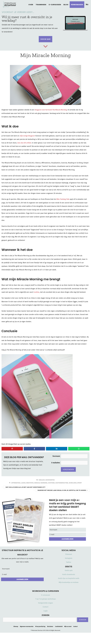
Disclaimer (50, 626)
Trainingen (41, 4)
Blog (66, 4)
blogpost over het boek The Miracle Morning (51, 110)
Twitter (68, 562)
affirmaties (15, 483)
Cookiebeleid (58, 626)
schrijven (73, 483)
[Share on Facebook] (34, 448)
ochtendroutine (61, 483)
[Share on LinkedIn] (56, 448)
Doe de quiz (45, 39)
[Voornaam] (67, 530)
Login (46, 611)
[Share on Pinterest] (12, 448)
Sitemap (15, 626)
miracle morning (40, 483)
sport (79, 483)
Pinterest (68, 554)
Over (30, 4)
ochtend (51, 483)
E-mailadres (55, 463)
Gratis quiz (69, 570)
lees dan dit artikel (24, 143)
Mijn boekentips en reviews (68, 582)
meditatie (30, 483)
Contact (45, 607)
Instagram (68, 558)
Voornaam (56, 456)
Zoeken (82, 619)
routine (36, 292)
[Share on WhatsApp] (78, 448)
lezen (23, 483)
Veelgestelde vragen (45, 603)
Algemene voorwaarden (26, 626)
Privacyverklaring (40, 626)
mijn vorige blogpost (27, 136)
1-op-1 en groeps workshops (45, 599)
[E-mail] (67, 535)
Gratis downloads (68, 574)
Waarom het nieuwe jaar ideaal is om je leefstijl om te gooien (62, 490)
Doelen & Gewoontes (47, 480)
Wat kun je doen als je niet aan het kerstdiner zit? (25, 487)
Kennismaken (77, 4)
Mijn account (67, 626)
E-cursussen (55, 4)
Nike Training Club (62, 199)
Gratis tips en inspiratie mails (68, 578)
